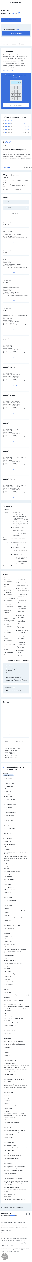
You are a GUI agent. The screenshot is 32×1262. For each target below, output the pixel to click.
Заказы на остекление (6, 1225)
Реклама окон (21, 1222)
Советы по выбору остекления (21, 1220)
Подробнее (16, 1251)
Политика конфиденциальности (8, 1233)
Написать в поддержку (21, 1227)
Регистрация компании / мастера (9, 1222)
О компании (5, 44)
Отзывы (21, 44)
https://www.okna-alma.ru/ (18, 185)
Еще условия (15, 213)
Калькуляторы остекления (19, 1225)
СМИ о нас (10, 1220)
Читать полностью (8, 70)
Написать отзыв (16, 33)
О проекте (3, 1220)
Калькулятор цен (11, 20)
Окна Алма (6, 167)
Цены (14, 44)
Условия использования (7, 1230)
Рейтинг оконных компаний (8, 1227)
